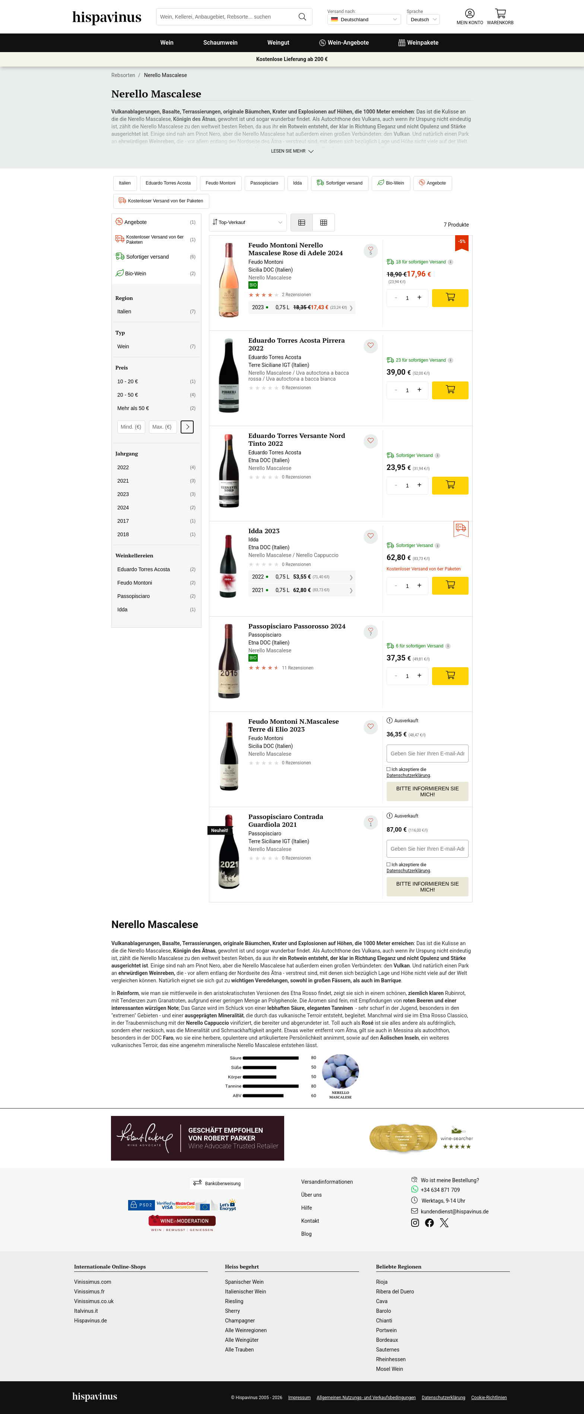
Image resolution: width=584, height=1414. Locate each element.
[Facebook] (431, 1223)
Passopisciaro (264, 183)
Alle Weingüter (241, 1340)
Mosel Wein (389, 1369)
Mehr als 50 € (156, 408)
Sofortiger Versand (413, 455)
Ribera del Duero (395, 1292)
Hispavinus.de (90, 1321)
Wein (167, 42)
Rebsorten (123, 75)
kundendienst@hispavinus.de (455, 1212)
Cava (382, 1301)
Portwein (386, 1330)
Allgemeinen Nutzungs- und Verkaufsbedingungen (366, 1397)
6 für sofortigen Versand (419, 646)
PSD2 (141, 1205)
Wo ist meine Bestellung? (450, 1180)
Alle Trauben (239, 1350)
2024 (156, 508)
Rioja (382, 1282)
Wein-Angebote (344, 42)
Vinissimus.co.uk (94, 1301)
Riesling (234, 1301)
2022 (156, 467)
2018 (156, 534)
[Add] (450, 298)
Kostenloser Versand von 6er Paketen (161, 201)
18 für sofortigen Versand (420, 262)
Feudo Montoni (220, 183)
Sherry (232, 1311)
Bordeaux (387, 1340)
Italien (125, 183)
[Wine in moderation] (182, 1223)
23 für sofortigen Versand (420, 360)
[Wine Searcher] (421, 1138)
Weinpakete (418, 42)
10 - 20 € (156, 381)
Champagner (240, 1321)
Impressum (299, 1397)
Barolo (383, 1311)
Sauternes (388, 1350)
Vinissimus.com (92, 1282)
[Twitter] (445, 1223)
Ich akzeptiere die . (409, 771)
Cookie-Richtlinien (489, 1397)
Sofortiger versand (339, 183)
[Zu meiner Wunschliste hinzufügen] (371, 250)
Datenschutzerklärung (408, 775)
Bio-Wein (390, 183)
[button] (470, 17)
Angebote (432, 183)
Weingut (278, 42)
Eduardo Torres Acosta (168, 183)
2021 (156, 481)
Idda (297, 183)
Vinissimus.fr (89, 1292)
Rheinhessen (391, 1359)
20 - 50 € (156, 395)
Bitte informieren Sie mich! (427, 791)
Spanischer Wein (244, 1282)
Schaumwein (220, 42)
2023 (156, 494)
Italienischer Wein (245, 1292)
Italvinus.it (86, 1311)
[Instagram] (416, 1223)
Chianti (384, 1321)
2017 (156, 521)
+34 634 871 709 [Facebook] (440, 1190)
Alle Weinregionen (246, 1330)
